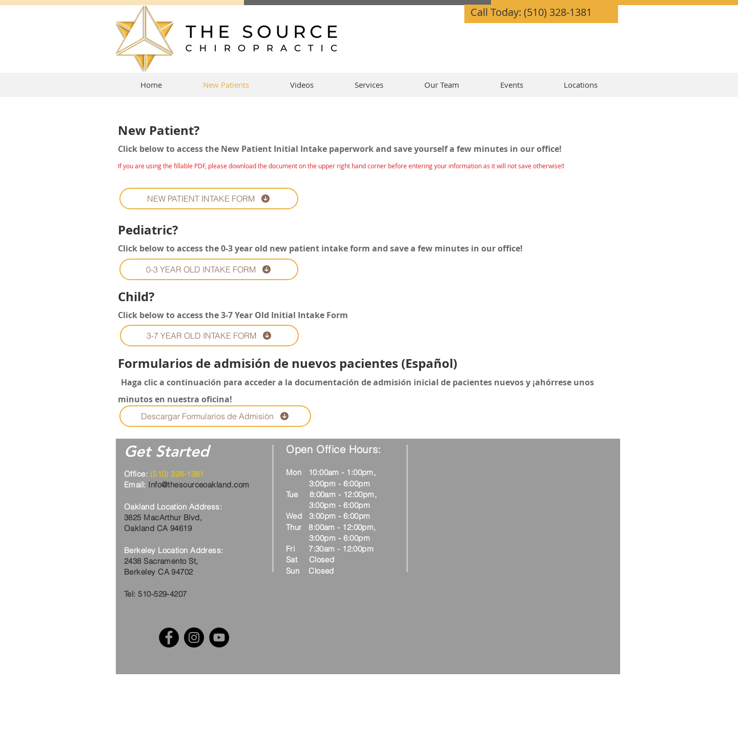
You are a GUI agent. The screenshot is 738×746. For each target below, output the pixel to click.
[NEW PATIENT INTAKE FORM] (208, 198)
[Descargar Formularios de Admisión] (215, 416)
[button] (369, 84)
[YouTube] (219, 637)
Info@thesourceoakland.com (198, 484)
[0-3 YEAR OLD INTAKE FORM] (208, 269)
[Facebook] (169, 637)
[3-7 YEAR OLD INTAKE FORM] (209, 335)
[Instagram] (194, 637)
